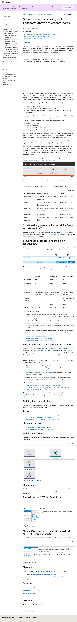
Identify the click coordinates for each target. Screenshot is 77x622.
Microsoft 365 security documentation (33, 587)
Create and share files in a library (57, 458)
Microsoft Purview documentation (32, 590)
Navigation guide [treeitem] (7, 84)
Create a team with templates (30, 458)
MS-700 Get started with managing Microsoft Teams (39, 417)
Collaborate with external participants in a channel (39, 372)
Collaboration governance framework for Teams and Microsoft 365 (39, 34)
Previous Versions (13, 621)
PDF (25, 525)
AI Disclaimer (4, 621)
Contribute (26, 621)
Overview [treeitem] (7, 39)
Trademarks (61, 621)
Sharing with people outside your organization (34, 38)
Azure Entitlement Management (31, 395)
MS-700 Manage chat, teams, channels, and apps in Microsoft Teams (43, 419)
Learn (24, 14)
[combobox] (10, 16)
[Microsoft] (3, 2)
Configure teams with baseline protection (36, 336)
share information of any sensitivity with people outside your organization (51, 348)
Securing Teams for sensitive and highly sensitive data (36, 36)
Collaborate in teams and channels (32, 480)
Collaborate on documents (33, 366)
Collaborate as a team (31, 370)
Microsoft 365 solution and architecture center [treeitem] (9, 20)
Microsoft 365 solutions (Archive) (43, 14)
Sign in (73, 2)
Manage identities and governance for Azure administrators (41, 429)
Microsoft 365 (30, 14)
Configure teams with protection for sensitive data (39, 338)
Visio (28, 525)
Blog (20, 621)
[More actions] (73, 14)
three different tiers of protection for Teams (44, 574)
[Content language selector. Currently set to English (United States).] (8, 617)
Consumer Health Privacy (42, 621)
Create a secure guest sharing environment (37, 389)
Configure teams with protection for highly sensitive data (40, 340)
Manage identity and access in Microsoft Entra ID (38, 427)
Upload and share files (29, 469)
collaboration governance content (56, 234)
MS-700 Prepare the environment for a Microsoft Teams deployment (44, 415)
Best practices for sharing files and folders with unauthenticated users (44, 385)
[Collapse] (18, 13)
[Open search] (69, 2)
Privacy (32, 621)
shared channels (66, 392)
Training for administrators (30, 40)
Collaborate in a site (31, 368)
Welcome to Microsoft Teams (30, 593)
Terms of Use (54, 621)
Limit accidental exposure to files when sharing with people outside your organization (48, 387)
